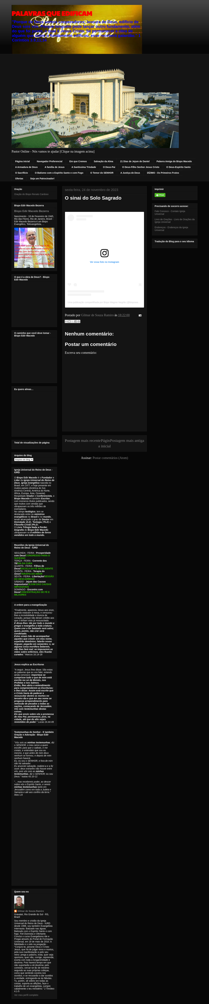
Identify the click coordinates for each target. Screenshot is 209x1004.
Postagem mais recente (83, 440)
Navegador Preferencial (49, 161)
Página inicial (22, 161)
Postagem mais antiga (127, 440)
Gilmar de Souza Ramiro (30, 911)
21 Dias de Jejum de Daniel (135, 161)
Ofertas (19, 178)
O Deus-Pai (109, 167)
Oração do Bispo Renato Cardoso (31, 194)
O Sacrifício (21, 172)
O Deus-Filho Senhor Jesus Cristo (140, 167)
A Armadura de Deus (26, 167)
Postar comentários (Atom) (110, 458)
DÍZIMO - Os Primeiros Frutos (163, 172)
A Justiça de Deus (130, 172)
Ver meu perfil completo (26, 995)
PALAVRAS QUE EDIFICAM (52, 13)
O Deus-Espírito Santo (178, 167)
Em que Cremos (78, 161)
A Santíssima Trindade (84, 167)
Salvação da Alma (103, 161)
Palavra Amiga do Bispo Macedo (174, 161)
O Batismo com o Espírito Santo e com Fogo (59, 172)
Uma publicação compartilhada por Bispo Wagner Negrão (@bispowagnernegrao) (109, 302)
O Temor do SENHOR (101, 172)
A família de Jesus (54, 167)
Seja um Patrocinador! (42, 178)
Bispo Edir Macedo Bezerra (31, 211)
